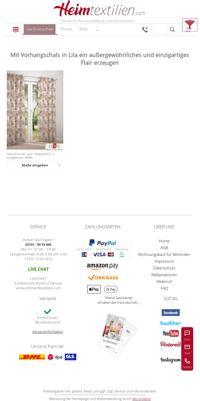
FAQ (164, 288)
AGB (164, 247)
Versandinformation (47, 331)
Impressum (164, 261)
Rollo (83, 28)
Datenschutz (164, 267)
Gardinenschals (39, 30)
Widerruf (164, 281)
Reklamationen (164, 274)
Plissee (66, 28)
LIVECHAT (38, 278)
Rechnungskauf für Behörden (164, 254)
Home (164, 240)
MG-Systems (141, 398)
